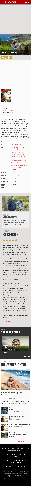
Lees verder (8, 321)
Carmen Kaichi (21, 163)
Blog (15, 457)
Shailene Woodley (16, 152)
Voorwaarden (15, 460)
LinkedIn (19, 466)
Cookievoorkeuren (15, 462)
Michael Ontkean (21, 150)
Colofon (20, 455)
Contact (6, 455)
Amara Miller (20, 154)
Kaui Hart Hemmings (17, 165)
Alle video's (27, 356)
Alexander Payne (16, 145)
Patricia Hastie (20, 156)
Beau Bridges (15, 148)
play (16, 45)
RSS (24, 466)
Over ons (13, 455)
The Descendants (8, 52)
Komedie (5, 110)
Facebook (9, 466)
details (10, 58)
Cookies (23, 460)
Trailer (4, 352)
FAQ (25, 455)
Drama (11, 110)
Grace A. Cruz (15, 159)
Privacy (6, 460)
